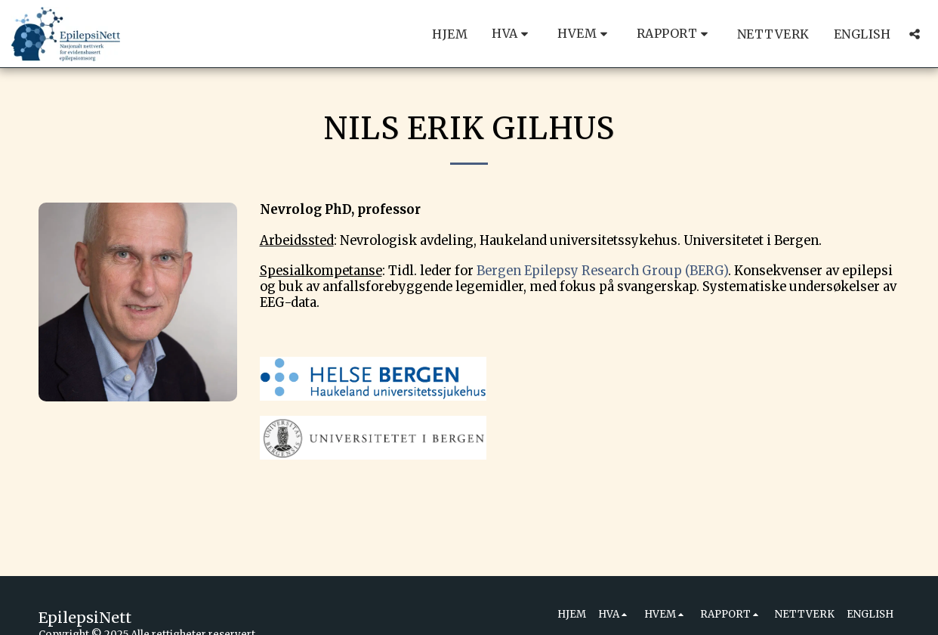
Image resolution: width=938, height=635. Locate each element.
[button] (512, 33)
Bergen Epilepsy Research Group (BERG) (602, 271)
